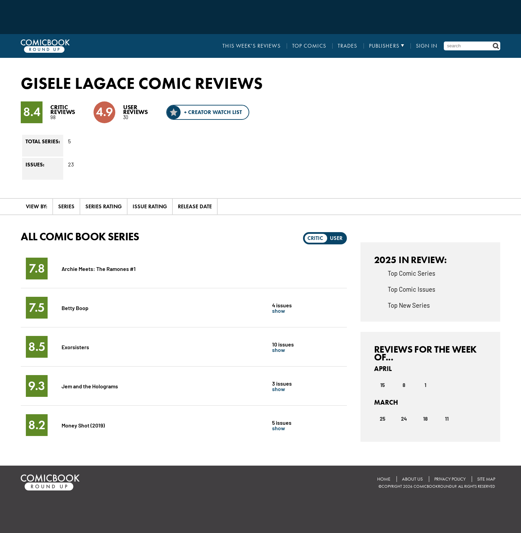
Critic (315, 238)
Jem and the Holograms (90, 385)
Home (383, 479)
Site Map (486, 479)
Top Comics (309, 46)
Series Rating (103, 206)
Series (66, 206)
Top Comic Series (411, 273)
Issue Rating (150, 206)
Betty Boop (75, 307)
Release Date (195, 206)
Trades (347, 46)
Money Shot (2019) (83, 425)
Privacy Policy (450, 479)
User (336, 238)
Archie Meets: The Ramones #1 (99, 268)
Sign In (427, 46)
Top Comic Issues (411, 289)
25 (383, 419)
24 (404, 419)
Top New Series (409, 305)
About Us (412, 479)
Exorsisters (75, 346)
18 (425, 419)
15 (382, 385)
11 (447, 419)
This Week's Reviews (251, 46)
